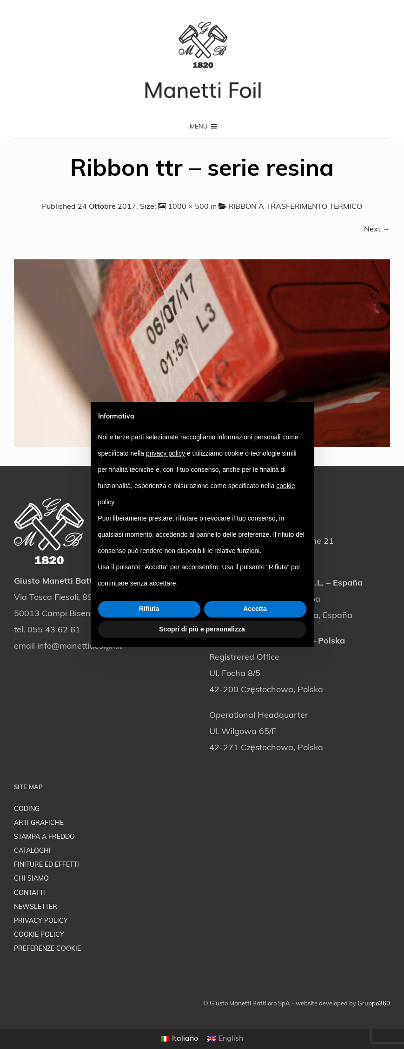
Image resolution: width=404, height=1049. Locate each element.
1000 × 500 (188, 207)
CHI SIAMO (31, 878)
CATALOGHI (32, 851)
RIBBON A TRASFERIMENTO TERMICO (295, 207)
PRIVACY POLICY (41, 921)
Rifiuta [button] (149, 608)
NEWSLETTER (35, 907)
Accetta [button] (255, 608)
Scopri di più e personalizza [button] (202, 629)
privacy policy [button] (165, 453)
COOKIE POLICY (39, 935)
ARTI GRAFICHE (39, 823)
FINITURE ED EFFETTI (46, 865)
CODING (27, 809)
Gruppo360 (374, 1004)
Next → (377, 229)
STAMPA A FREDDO (44, 837)
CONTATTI (29, 893)
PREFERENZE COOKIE (47, 949)
